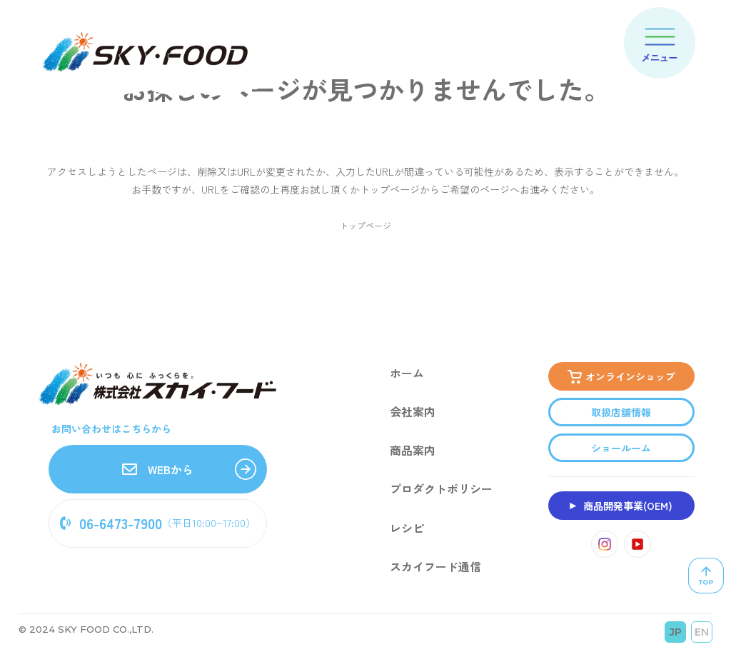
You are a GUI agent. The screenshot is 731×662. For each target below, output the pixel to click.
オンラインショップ (630, 377)
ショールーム (621, 448)
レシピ (407, 528)
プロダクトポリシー (441, 489)
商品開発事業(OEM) (627, 506)
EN (702, 632)
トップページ (365, 225)
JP (676, 632)
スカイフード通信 (435, 567)
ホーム (407, 374)
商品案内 (412, 451)
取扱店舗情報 (621, 413)
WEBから (157, 469)
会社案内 (412, 412)
